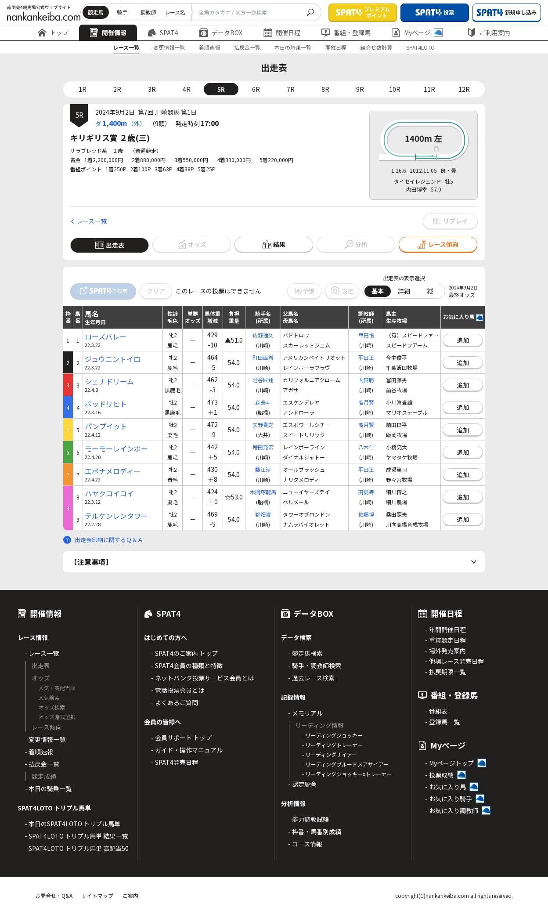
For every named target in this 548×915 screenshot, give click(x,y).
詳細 (404, 290)
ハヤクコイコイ (109, 493)
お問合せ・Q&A (53, 895)
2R (117, 89)
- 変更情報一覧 (45, 739)
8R (325, 89)
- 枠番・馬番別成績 (314, 831)
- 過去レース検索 (311, 677)
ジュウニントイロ (113, 359)
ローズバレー (105, 337)
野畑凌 (263, 514)
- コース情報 (305, 843)
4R (187, 89)
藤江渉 (263, 469)
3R (152, 89)
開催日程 (281, 32)
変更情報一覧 (169, 47)
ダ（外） (120, 123)
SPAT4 (163, 32)
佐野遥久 (263, 335)
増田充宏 (263, 447)
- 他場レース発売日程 (454, 661)
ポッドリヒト (106, 404)
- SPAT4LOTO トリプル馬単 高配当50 (77, 848)
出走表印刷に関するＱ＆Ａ (109, 539)
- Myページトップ (449, 763)
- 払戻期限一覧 (445, 671)
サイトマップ (97, 895)
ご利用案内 (488, 32)
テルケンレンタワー (116, 516)
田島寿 (366, 491)
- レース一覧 (42, 653)
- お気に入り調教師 (451, 810)
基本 (377, 290)
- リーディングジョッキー (332, 735)
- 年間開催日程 (445, 629)
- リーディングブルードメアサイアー (345, 764)
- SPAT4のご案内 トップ (184, 653)
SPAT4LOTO (420, 47)
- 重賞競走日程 (445, 640)
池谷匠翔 (263, 379)
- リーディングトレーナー (332, 745)
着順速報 (209, 47)
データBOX (220, 32)
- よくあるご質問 (174, 702)
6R (256, 89)
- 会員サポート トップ (181, 737)
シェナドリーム (109, 381)
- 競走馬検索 (305, 653)
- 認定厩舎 (302, 784)
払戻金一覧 (247, 47)
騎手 (122, 12)
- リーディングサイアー (329, 754)
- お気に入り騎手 (448, 798)
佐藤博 (366, 514)
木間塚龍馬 (263, 491)
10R (394, 89)
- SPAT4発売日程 (174, 762)
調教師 (148, 12)
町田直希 (263, 357)
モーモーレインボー (116, 449)
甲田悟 (366, 335)
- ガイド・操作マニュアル (187, 749)
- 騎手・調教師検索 (314, 665)
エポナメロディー (113, 471)
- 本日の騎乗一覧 (48, 788)
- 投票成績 (439, 774)
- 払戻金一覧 (42, 763)
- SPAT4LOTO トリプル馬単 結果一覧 (76, 836)
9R (360, 89)
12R (464, 89)
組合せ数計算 (376, 47)
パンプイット (106, 426)
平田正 (366, 357)
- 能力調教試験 (308, 819)
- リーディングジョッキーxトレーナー (347, 774)
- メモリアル (305, 713)
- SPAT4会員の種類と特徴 (187, 665)
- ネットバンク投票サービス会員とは (202, 677)
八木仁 (366, 447)
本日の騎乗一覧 (292, 47)
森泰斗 (263, 402)
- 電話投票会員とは (177, 690)
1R (83, 89)
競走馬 (96, 12)
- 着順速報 (39, 751)
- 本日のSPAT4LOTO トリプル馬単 (72, 823)
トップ (53, 32)
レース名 (175, 12)
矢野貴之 (263, 424)
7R (291, 89)
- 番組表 (436, 711)
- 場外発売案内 (445, 650)
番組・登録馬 (346, 32)
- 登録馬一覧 (442, 721)
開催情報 (108, 32)
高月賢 (366, 402)
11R (429, 89)
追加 (463, 340)
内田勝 (366, 379)
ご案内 (130, 895)
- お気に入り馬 (445, 786)
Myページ (417, 32)
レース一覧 (126, 47)
